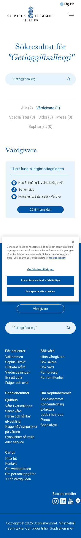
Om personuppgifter (20, 474)
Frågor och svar (17, 383)
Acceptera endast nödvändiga (40, 280)
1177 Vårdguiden (18, 479)
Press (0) (64, 117)
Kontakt (11, 464)
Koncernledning (52, 404)
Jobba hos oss (52, 415)
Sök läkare (48, 362)
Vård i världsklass (18, 406)
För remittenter (52, 378)
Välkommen (14, 357)
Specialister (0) (22, 117)
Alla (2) (27, 108)
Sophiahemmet (52, 399)
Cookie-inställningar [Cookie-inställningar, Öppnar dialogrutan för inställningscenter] (40, 269)
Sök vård (47, 351)
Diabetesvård (15, 367)
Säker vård (13, 411)
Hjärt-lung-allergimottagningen (37, 169)
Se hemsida (22, 189)
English (69, 4)
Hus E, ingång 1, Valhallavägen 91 (37, 183)
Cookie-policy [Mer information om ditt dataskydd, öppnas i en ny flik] (57, 257)
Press (45, 420)
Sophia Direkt (15, 362)
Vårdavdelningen (17, 372)
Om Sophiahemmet (56, 393)
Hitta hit (11, 458)
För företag (49, 372)
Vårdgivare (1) (48, 108)
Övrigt (10, 452)
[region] (40, 269)
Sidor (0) (45, 117)
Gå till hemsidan (40, 209)
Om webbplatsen (18, 469)
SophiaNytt (49, 425)
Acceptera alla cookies (41, 291)
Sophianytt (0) (40, 126)
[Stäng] (73, 241)
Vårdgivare (40, 309)
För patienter (15, 351)
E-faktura (47, 409)
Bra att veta (13, 378)
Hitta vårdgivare (52, 357)
